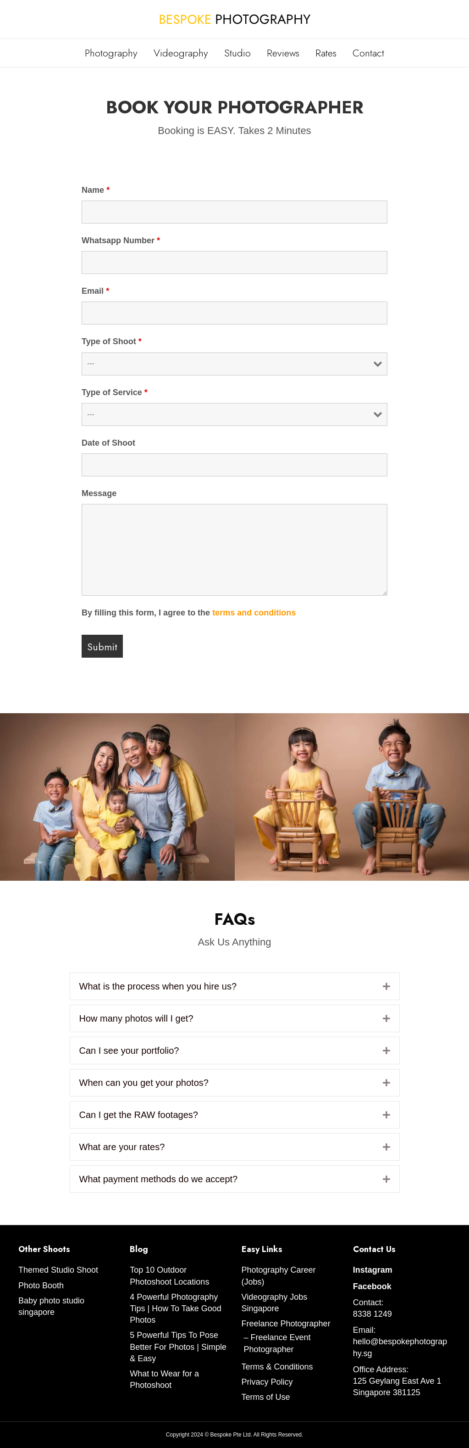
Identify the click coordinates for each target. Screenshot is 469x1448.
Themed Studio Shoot (58, 1270)
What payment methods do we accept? (158, 1179)
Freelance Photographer (286, 1323)
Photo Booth (41, 1285)
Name (96, 190)
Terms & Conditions (277, 1366)
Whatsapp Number (121, 240)
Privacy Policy (267, 1382)
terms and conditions (254, 612)
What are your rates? (122, 1147)
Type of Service (115, 392)
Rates (326, 52)
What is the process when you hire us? (158, 986)
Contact (368, 52)
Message (99, 493)
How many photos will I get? (136, 1018)
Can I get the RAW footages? (138, 1115)
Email (95, 291)
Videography (181, 52)
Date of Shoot (108, 442)
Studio (237, 52)
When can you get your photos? (144, 1083)
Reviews (283, 52)
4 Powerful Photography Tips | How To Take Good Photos (175, 1308)
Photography (111, 52)
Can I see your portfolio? (129, 1050)
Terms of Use (266, 1397)
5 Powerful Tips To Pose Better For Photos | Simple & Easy (178, 1347)
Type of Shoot (112, 341)
